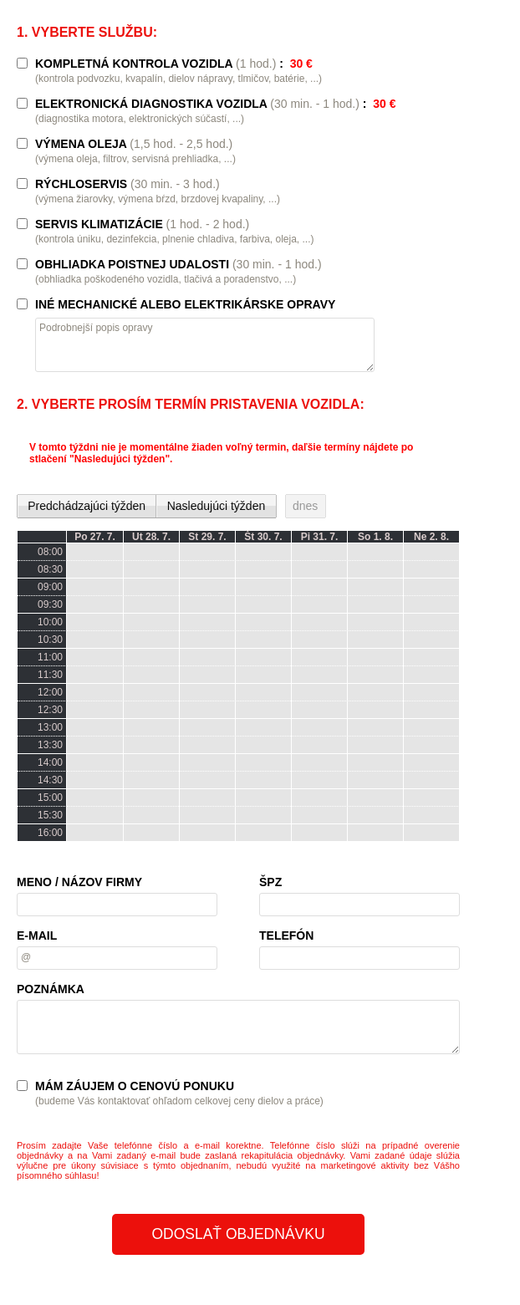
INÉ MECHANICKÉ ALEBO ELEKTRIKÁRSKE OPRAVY (185, 304)
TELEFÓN (286, 935)
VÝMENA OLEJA (133, 143)
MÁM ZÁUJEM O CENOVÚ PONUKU (134, 1086)
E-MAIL (37, 935)
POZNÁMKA (50, 989)
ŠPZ (270, 882)
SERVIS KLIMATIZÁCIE (142, 224)
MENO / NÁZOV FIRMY (79, 882)
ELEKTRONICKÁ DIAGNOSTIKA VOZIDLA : (215, 103)
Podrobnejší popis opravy (95, 328)
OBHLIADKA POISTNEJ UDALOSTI (178, 264)
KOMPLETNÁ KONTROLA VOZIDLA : (174, 63)
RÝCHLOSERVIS (127, 184)
